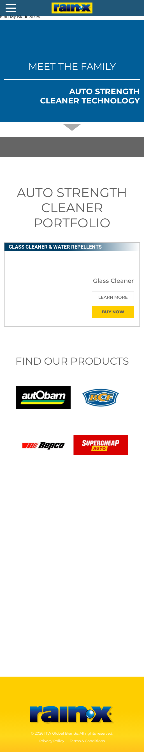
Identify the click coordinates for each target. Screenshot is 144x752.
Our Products (35, 495)
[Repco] (43, 444)
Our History (21, 643)
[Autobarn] (43, 397)
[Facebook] (60, 694)
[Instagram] (83, 694)
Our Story (19, 635)
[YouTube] (72, 694)
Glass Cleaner (28, 517)
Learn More (113, 297)
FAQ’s (15, 591)
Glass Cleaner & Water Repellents (63, 510)
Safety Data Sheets (46, 607)
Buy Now (113, 311)
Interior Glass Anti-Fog (33, 549)
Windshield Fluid (27, 565)
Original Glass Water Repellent (46, 533)
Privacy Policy (51, 741)
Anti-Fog (18, 557)
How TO (21, 581)
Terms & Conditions (87, 741)
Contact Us (29, 659)
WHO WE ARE (31, 626)
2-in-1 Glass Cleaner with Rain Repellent (56, 525)
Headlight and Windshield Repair (44, 541)
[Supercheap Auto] (100, 444)
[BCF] (100, 397)
